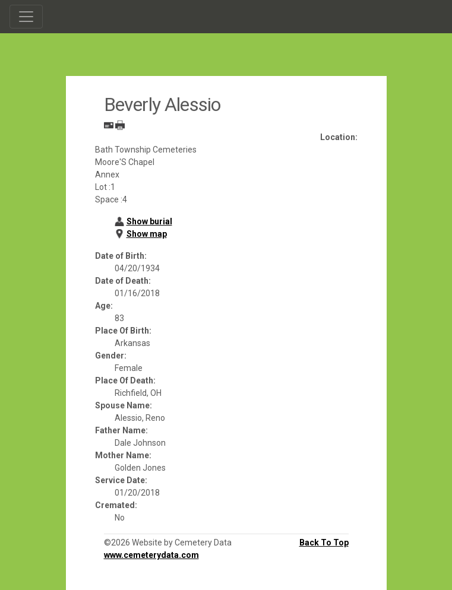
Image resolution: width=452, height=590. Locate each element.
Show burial (149, 221)
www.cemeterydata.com (151, 555)
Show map (147, 234)
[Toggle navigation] (26, 16)
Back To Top (324, 542)
